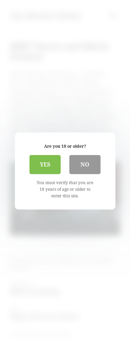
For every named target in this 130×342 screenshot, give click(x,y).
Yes (45, 164)
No (84, 164)
